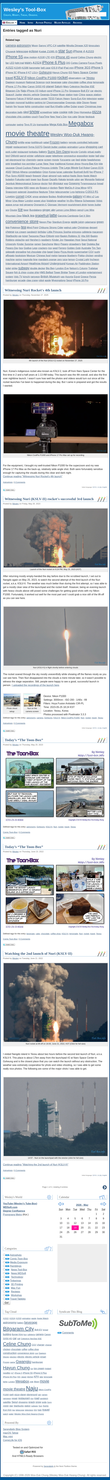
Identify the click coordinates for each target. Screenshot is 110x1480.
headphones (93, 159)
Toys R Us (30, 124)
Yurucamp (65, 159)
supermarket (81, 252)
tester (92, 156)
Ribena (78, 200)
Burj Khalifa (56, 106)
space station (93, 94)
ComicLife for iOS (12, 1440)
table (55, 112)
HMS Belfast (46, 272)
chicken (89, 255)
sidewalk (10, 252)
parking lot (40, 102)
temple (70, 179)
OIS (68, 63)
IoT (12, 1373)
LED (12, 63)
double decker (37, 268)
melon (54, 255)
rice (50, 248)
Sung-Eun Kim (78, 98)
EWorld (50, 236)
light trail (19, 63)
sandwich (32, 232)
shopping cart (94, 146)
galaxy (77, 196)
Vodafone (51, 200)
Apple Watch (90, 175)
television (92, 98)
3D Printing (17, 1284)
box (21, 248)
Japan (24, 1377)
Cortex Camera (79, 63)
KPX (89, 188)
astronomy (24, 45)
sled (26, 112)
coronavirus (69, 156)
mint (57, 236)
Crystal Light (82, 259)
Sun (69, 51)
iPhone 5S (14, 57)
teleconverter (62, 192)
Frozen (55, 142)
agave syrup (12, 204)
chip (44, 252)
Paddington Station (89, 263)
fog (91, 172)
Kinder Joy (57, 240)
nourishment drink (77, 204)
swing (20, 124)
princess (76, 232)
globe (84, 159)
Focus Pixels (95, 63)
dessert (93, 227)
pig (37, 188)
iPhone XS (33, 91)
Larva (82, 147)
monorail (20, 102)
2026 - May (82, 1205)
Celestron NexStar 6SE (82, 86)
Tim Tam (96, 248)
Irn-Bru (70, 200)
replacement (20, 146)
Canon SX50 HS (36, 86)
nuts (59, 175)
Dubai (74, 106)
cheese (10, 231)
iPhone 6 (23, 72)
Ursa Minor (81, 188)
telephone (57, 156)
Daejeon (10, 82)
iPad (60, 68)
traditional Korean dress (68, 163)
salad (46, 142)
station (69, 94)
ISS (70, 72)
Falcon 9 (21, 98)
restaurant (22, 152)
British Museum (50, 276)
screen (47, 159)
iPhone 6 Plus (53, 62)
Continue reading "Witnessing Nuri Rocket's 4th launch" (32, 476)
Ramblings (15, 1266)
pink (8, 163)
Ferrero (62, 248)
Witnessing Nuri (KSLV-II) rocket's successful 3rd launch (49, 499)
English (104, 487)
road (47, 106)
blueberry (72, 255)
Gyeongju (70, 102)
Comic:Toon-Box (10, 832)
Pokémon (15, 227)
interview (18, 188)
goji (27, 240)
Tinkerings (15, 1280)
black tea (28, 215)
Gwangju (45, 94)
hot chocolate (34, 252)
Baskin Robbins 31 (70, 236)
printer (30, 156)
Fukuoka (20, 179)
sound (73, 57)
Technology (17, 1277)
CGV (91, 252)
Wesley (15, 295)
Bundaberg (35, 210)
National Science (35, 82)
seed (55, 248)
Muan (62, 94)
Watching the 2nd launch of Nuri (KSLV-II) (38, 954)
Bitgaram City (13, 91)
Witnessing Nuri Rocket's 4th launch (33, 290)
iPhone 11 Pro (60, 91)
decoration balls (14, 112)
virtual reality (94, 152)
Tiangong (11, 98)
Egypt (77, 276)
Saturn (59, 86)
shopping (23, 1402)
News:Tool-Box (19, 1269)
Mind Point (32, 227)
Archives (77, 22)
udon (77, 179)
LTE (47, 57)
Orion (45, 172)
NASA (30, 98)
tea (23, 227)
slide (78, 102)
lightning (80, 191)
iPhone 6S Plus (10, 1377)
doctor (44, 183)
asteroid (22, 192)
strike (15, 268)
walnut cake (70, 227)
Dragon (54, 94)
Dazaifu (53, 179)
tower (34, 179)
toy (23, 159)
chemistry (31, 159)
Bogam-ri (44, 188)
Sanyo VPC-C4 (47, 45)
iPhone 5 (97, 67)
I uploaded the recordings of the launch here (35, 685)
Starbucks (12, 236)
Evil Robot (84, 168)
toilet (8, 268)
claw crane (32, 280)
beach (28, 175)
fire (15, 106)
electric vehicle (31, 94)
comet (20, 196)
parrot (23, 155)
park (27, 179)
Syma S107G (35, 147)
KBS (26, 188)
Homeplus (86, 112)
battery (64, 142)
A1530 (41, 57)
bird (8, 155)
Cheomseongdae (55, 102)
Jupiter (18, 94)
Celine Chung (85, 57)
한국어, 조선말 (97, 487)
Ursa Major (18, 200)
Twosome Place (36, 236)
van (63, 276)
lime (35, 259)
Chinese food (43, 255)
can (73, 159)
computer (11, 124)
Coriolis (83, 152)
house (21, 106)
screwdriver (46, 112)
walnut (65, 175)
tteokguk (89, 116)
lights (27, 106)
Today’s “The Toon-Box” (24, 740)
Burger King (17, 1334)
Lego (34, 248)
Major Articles (62, 22)
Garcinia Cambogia (68, 216)
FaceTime (44, 116)
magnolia (27, 259)
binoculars (94, 45)
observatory (75, 78)
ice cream (20, 231)
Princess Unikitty (49, 168)
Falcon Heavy (62, 98)
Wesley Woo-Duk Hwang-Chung (29, 1414)
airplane (43, 196)
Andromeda (64, 196)
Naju (23, 90)
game (40, 159)
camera (11, 45)
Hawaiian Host (72, 239)
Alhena (24, 172)
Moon (35, 45)
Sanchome (47, 244)
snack (81, 106)
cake (64, 82)
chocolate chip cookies (18, 116)
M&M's (28, 63)
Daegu (9, 187)
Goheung (45, 72)
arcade (22, 280)
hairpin (9, 106)
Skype (81, 116)
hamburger (11, 280)
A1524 (37, 62)
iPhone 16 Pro (80, 280)
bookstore (20, 255)
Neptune (43, 192)
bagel (50, 252)
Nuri (82, 718)
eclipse (33, 51)
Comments (68, 1332)
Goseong (74, 183)
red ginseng (26, 204)
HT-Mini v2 (88, 196)
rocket (62, 77)
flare (61, 187)
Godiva (27, 248)
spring (18, 259)
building (30, 102)
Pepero (64, 244)
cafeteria (87, 232)
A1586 (24, 68)
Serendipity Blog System (16, 1429)
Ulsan (45, 175)
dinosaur (58, 183)
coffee (66, 106)
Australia (86, 248)
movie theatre (28, 133)
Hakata (62, 179)
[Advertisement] (82, 1263)
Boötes (52, 196)
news (32, 188)
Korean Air (72, 263)
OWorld (14, 155)
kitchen (30, 1377)
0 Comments (19, 482)
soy (7, 210)
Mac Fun (15, 1288)
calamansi (90, 222)
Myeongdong (59, 280)
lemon (71, 259)
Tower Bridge (61, 272)
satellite (61, 45)
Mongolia (90, 179)
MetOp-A (69, 188)
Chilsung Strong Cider (51, 227)
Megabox (80, 123)
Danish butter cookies (54, 147)
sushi (97, 252)
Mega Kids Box (59, 124)
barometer (34, 68)
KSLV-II (20, 77)
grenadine (21, 252)
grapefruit (42, 215)
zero (59, 259)
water (11, 1414)
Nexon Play (45, 222)
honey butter (94, 204)
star (61, 51)
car (92, 90)
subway (23, 268)
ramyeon (35, 276)
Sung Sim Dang (59, 151)
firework (37, 175)
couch (35, 116)
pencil (80, 210)
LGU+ (35, 72)
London (29, 200)
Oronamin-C (40, 204)
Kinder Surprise (25, 244)
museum (20, 82)
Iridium (42, 91)
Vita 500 (85, 236)
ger (82, 179)
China (82, 94)
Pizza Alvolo (67, 252)
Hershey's (35, 240)
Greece (85, 276)
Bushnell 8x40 (81, 172)
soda (44, 1402)
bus (39, 179)
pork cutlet (11, 152)
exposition (82, 155)
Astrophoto (8, 482)
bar (84, 244)
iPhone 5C (11, 72)
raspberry (46, 240)
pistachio (20, 240)
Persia (92, 276)
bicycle (74, 152)
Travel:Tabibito (18, 1299)
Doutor (13, 210)
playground (15, 159)
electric (98, 91)
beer (26, 209)
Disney (85, 102)
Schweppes (89, 200)
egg (66, 183)
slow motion (30, 57)
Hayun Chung (60, 72)
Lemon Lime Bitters (66, 210)
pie (19, 236)
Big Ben (50, 268)
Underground (58, 263)
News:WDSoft (18, 1273)
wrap (28, 142)
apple (48, 280)
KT (29, 72)
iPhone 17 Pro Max (16, 86)
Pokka (81, 255)
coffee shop (85, 82)
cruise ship (33, 272)
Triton (52, 192)
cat (83, 78)
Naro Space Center (85, 72)
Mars (66, 86)
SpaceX (10, 94)
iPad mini (69, 68)
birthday (42, 232)
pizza (96, 112)
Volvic (99, 200)
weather (61, 200)
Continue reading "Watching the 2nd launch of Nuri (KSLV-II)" (35, 1164)
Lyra (72, 192)
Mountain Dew (14, 215)
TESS (51, 98)
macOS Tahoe (10, 1433)
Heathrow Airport (39, 263)
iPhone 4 (79, 51)
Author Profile (44, 22)
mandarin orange (47, 259)
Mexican (31, 255)
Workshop (16, 1295)
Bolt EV (85, 90)
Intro (30, 22)
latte (53, 215)
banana (62, 255)
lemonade (98, 82)
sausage (10, 168)
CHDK (28, 196)
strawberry (75, 244)
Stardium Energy (61, 222)
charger (41, 1345)
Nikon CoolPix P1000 (42, 77)
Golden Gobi (74, 248)
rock (47, 82)
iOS (53, 57)
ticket (25, 236)
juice (65, 259)
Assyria (69, 276)
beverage (56, 82)
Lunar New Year (45, 163)
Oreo (76, 112)
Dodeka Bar (93, 244)
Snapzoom (11, 192)
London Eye (62, 268)
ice (20, 209)
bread (100, 183)
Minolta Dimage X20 (77, 45)
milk (70, 112)
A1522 (9, 67)
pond (49, 91)
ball (97, 156)
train (75, 94)
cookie (63, 112)
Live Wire (89, 210)
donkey (54, 188)
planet (50, 86)
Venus (16, 171)
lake (41, 1377)
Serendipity (48, 1466)
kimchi (26, 276)
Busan (45, 179)
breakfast (16, 163)
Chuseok (11, 51)
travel (9, 77)
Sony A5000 (18, 175)
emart (43, 1356)
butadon (10, 179)
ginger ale (48, 209)
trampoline (43, 124)
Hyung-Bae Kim (89, 163)
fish (50, 183)
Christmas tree (93, 106)
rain (39, 1395)
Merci (57, 244)
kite (101, 163)
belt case (45, 68)
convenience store (22, 221)
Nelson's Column (79, 268)
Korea (52, 172)
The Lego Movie (68, 167)
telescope (22, 51)
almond (53, 175)
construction (37, 106)
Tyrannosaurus (88, 183)
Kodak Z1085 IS (48, 51)
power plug (40, 200)
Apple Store (76, 175)
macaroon (97, 232)
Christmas (83, 227)
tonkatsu (33, 152)
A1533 (90, 51)
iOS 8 (54, 67)
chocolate (73, 82)
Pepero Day (12, 248)
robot (41, 280)
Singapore (74, 91)
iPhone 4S (62, 57)
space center (41, 98)
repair (9, 146)
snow (34, 111)
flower (93, 102)
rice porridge (28, 163)
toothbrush (37, 142)
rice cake (72, 116)
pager (48, 156)
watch (5, 1414)
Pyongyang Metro (12, 1214)
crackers (42, 248)
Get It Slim (84, 216)
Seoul (69, 280)
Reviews (15, 1291)
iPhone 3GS (82, 67)
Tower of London (77, 272)
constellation (35, 172)
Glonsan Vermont (57, 204)
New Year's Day (58, 116)
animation (72, 147)
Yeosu (90, 77)
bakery (43, 151)
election (13, 1357)
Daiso (57, 252)
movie (55, 159)
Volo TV (18, 276)
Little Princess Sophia (59, 232)
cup (36, 1353)
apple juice (77, 221)
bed (78, 159)
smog (35, 196)
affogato (10, 255)
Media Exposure (19, 1262)
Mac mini (8, 1436)
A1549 (17, 68)
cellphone (39, 156)
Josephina (32, 192)
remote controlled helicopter (83, 142)
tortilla (21, 142)
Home (22, 22)
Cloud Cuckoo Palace (27, 167)
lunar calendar (64, 171)
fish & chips (20, 272)
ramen (37, 244)
